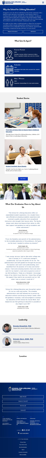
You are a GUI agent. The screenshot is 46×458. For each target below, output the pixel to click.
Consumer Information (23, 452)
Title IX (23, 449)
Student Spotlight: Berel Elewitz (16, 166)
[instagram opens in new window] (27, 430)
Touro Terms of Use (23, 444)
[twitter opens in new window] (25, 430)
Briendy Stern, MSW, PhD (23, 339)
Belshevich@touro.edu (35, 424)
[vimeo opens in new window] (29, 430)
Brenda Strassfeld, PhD (22, 326)
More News (23, 178)
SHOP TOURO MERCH (24, 433)
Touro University (24, 439)
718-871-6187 (32, 423)
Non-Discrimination (23, 447)
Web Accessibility (23, 454)
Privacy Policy (23, 442)
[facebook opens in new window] (22, 430)
